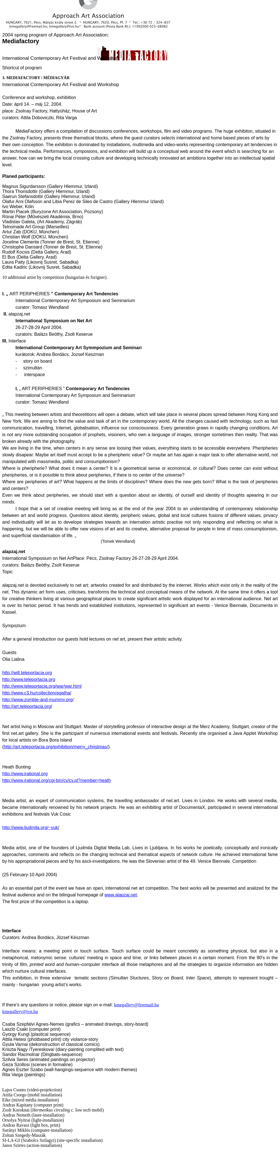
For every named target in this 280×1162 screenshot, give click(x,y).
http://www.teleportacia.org (28, 679)
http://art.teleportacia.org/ (27, 706)
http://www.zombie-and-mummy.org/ (38, 699)
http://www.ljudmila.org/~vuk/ (30, 827)
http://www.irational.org (25, 773)
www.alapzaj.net (121, 894)
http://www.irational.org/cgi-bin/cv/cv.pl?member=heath (56, 780)
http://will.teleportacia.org (27, 672)
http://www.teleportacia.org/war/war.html (42, 686)
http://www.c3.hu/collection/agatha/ (36, 693)
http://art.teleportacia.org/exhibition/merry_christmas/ (56, 746)
